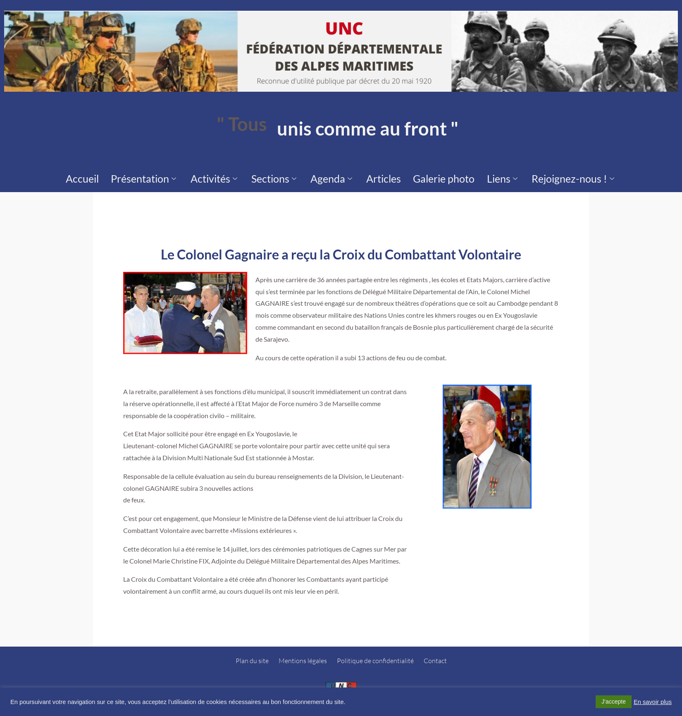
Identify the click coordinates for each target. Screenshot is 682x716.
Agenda (335, 176)
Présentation (187, 176)
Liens (466, 176)
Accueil (139, 176)
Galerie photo (421, 176)
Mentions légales (303, 656)
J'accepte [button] (613, 701)
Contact (435, 656)
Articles (375, 176)
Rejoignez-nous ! (522, 176)
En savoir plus (653, 702)
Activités (242, 176)
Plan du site (252, 656)
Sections (290, 176)
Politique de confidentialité (375, 656)
